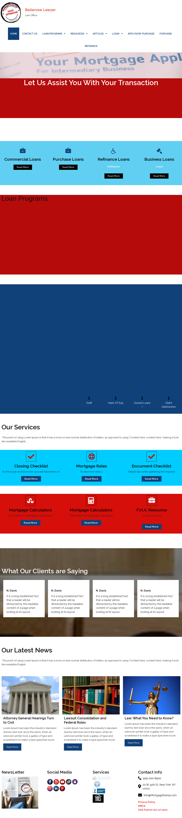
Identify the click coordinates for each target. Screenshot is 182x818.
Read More (12, 747)
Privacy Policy (147, 802)
